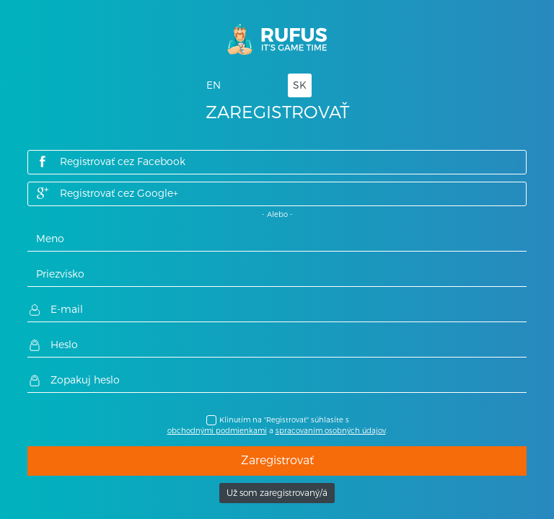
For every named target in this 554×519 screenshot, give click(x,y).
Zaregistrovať (277, 460)
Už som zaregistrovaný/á (277, 493)
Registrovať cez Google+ (106, 193)
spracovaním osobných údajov (331, 430)
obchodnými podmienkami (217, 430)
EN (213, 85)
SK (300, 85)
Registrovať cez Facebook (110, 161)
